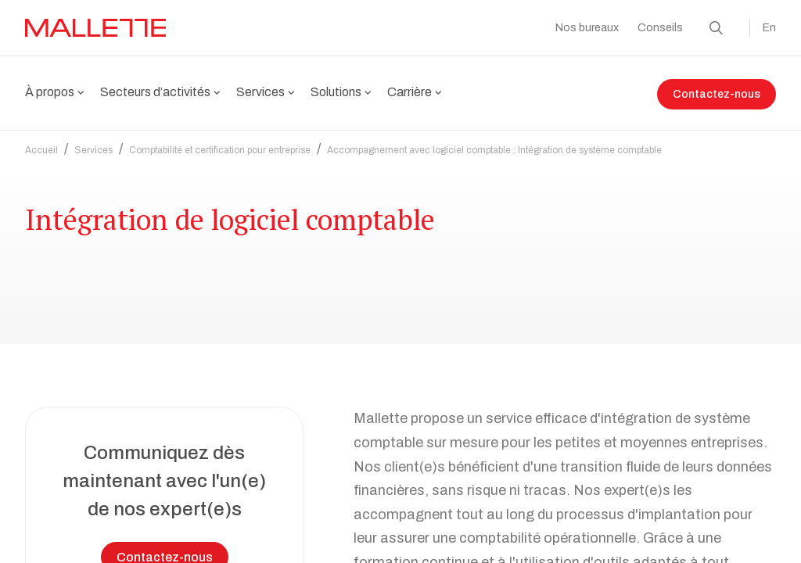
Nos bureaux (587, 28)
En (769, 28)
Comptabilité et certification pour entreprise (220, 140)
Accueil (41, 140)
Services (93, 140)
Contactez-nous (716, 94)
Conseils (660, 28)
